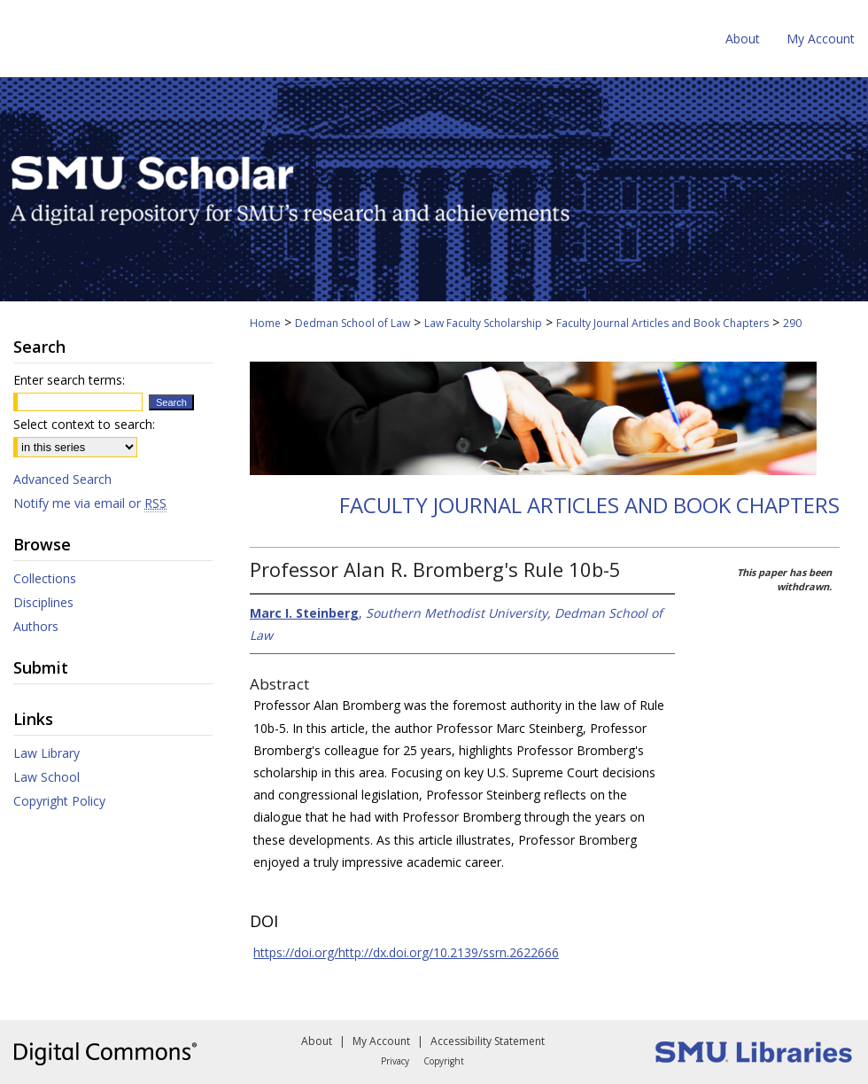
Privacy (395, 1061)
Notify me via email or (90, 503)
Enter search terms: (69, 379)
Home (265, 323)
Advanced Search (62, 479)
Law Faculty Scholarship (483, 323)
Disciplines (43, 602)
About (316, 1041)
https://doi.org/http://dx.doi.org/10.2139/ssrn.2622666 (406, 952)
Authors (35, 626)
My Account (381, 1041)
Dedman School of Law (352, 323)
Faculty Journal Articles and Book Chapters (662, 323)
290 (792, 323)
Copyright (443, 1061)
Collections (44, 578)
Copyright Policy (59, 800)
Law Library (46, 753)
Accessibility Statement (487, 1041)
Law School (46, 776)
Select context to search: (84, 424)
